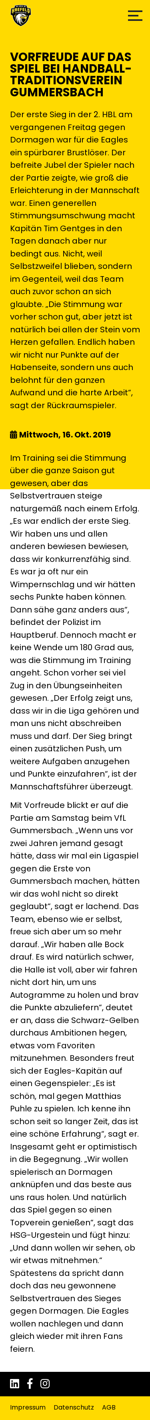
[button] (135, 15)
